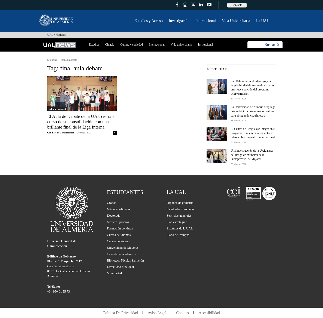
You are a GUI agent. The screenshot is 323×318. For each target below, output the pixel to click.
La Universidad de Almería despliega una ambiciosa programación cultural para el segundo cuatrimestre (253, 111)
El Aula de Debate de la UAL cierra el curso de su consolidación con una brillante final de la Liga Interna (81, 122)
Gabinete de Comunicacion (60, 132)
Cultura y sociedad (57, 109)
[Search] (271, 44)
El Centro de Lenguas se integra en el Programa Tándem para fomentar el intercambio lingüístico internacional (253, 133)
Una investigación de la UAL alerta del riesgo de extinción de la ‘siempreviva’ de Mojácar (252, 155)
